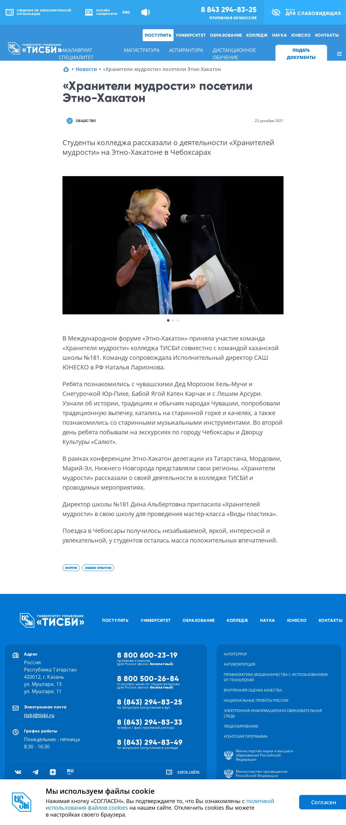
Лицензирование (241, 726)
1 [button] (168, 320)
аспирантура (186, 50)
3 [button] (178, 320)
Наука (279, 35)
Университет (191, 35)
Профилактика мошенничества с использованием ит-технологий (276, 677)
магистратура (141, 50)
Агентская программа (246, 736)
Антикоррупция (239, 664)
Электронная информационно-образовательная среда (273, 713)
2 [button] (173, 320)
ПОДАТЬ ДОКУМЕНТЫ (301, 53)
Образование (226, 35)
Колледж (257, 35)
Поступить (158, 35)
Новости (86, 69)
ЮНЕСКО (301, 35)
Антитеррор (235, 654)
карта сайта (189, 772)
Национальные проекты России (256, 700)
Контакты (327, 35)
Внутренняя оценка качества (253, 690)
